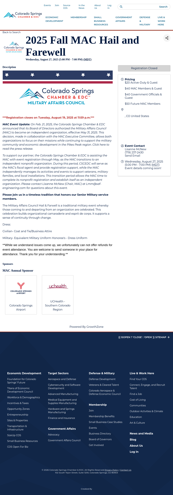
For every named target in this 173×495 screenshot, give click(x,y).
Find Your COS (138, 379)
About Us (97, 6)
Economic (54, 19)
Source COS (66, 6)
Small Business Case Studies (105, 422)
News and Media (141, 433)
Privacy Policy (112, 470)
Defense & (145, 21)
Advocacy (53, 434)
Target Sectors (58, 373)
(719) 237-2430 (134, 152)
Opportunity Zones (18, 408)
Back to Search (12, 32)
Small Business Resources (22, 441)
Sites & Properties (17, 420)
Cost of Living (138, 399)
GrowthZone (95, 326)
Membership (98, 404)
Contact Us (125, 470)
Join (57, 5)
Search (163, 6)
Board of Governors (100, 439)
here (103, 144)
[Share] (166, 38)
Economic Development (24, 373)
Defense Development (102, 379)
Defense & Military (102, 373)
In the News (82, 6)
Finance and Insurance (61, 418)
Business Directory (100, 433)
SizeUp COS (14, 435)
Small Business (101, 21)
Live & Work (161, 21)
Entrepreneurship (17, 414)
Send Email (132, 155)
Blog (133, 439)
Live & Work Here (142, 373)
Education (136, 417)
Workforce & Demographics (23, 397)
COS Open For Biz (17, 446)
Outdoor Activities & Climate (146, 411)
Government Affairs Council (64, 440)
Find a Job (136, 394)
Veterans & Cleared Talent (104, 384)
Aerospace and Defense (62, 379)
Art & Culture (137, 422)
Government (123, 19)
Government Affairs (62, 428)
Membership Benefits (101, 416)
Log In (109, 6)
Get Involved (96, 445)
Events (47, 5)
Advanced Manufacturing (63, 394)
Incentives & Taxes (18, 403)
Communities (138, 405)
